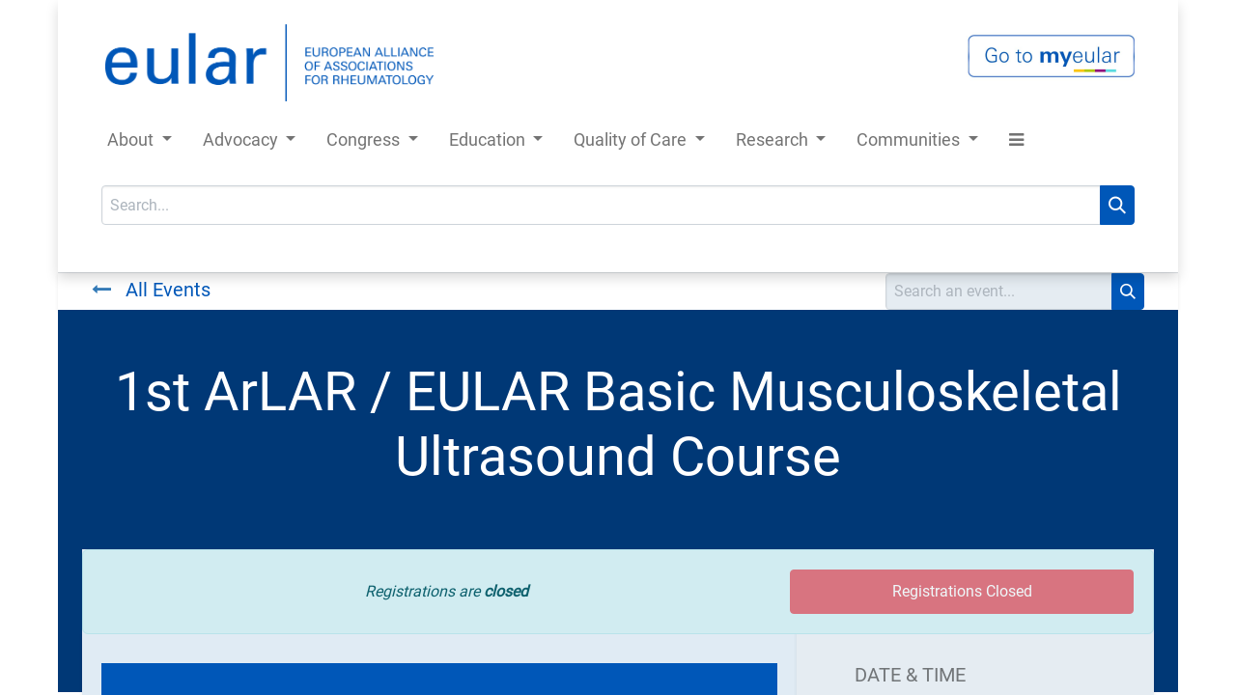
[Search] (1117, 205)
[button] (1016, 143)
